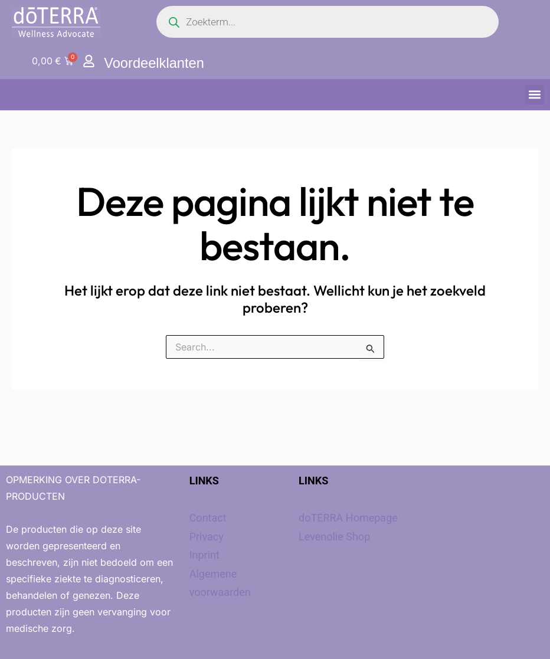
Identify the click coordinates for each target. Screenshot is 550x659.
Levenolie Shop (334, 536)
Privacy (206, 536)
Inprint (204, 555)
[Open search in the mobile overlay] (327, 22)
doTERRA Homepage (348, 518)
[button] (534, 94)
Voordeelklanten (154, 63)
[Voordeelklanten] (89, 61)
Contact (208, 518)
